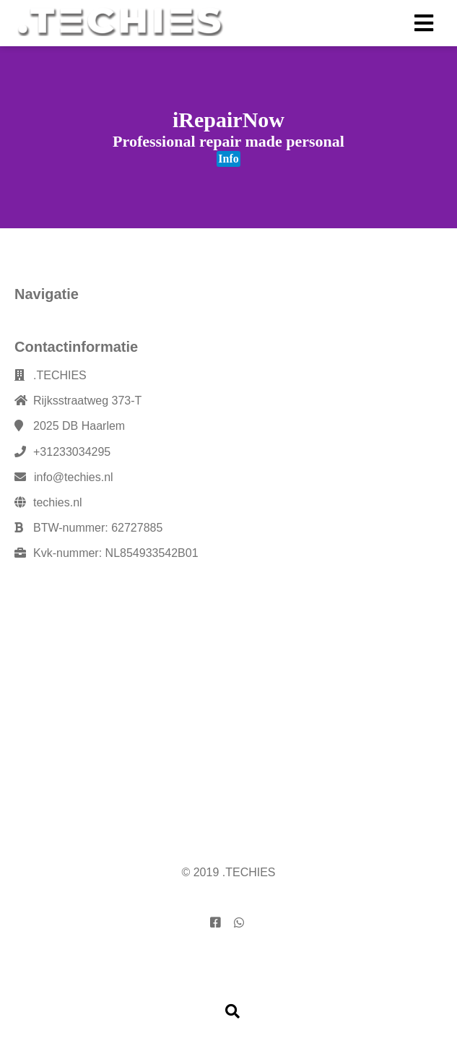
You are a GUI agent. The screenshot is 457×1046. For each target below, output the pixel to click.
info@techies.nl (73, 477)
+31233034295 (71, 452)
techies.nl (57, 502)
